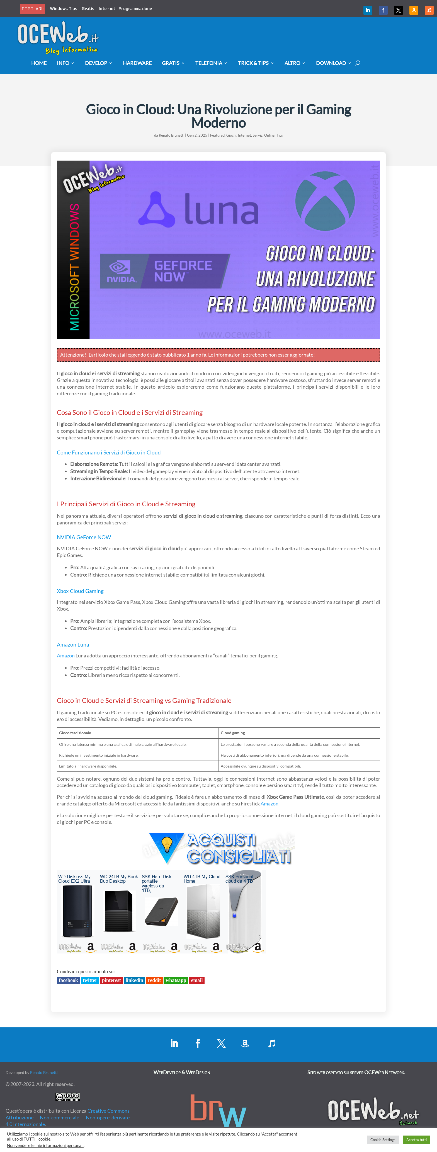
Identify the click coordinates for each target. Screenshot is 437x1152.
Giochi (231, 135)
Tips (279, 135)
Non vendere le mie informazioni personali (45, 1145)
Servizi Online (264, 135)
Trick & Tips (253, 63)
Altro (292, 63)
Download (331, 63)
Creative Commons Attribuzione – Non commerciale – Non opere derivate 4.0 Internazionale (68, 1117)
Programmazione (135, 8)
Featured (217, 135)
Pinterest (111, 980)
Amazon (66, 644)
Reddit (154, 980)
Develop (96, 63)
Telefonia (208, 63)
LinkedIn (134, 980)
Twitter (90, 980)
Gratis (88, 8)
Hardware (137, 63)
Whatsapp (176, 980)
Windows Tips (63, 8)
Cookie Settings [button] (382, 1140)
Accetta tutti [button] (416, 1140)
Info (63, 63)
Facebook (68, 980)
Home (39, 63)
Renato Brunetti (171, 135)
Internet (107, 8)
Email (197, 980)
